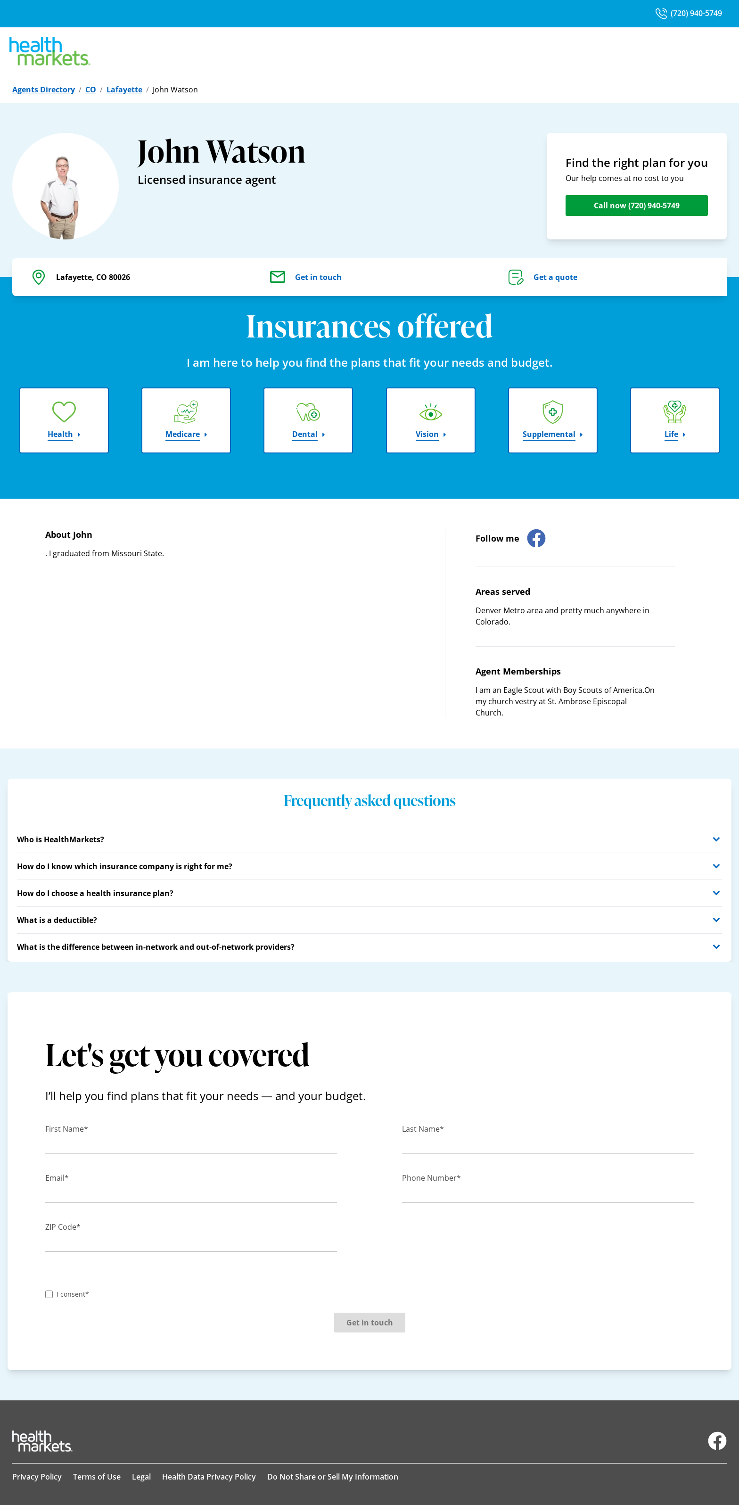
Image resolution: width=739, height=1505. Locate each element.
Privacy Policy (37, 1477)
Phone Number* (431, 1178)
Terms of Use (97, 1477)
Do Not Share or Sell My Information (332, 1477)
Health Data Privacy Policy (209, 1477)
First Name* (66, 1129)
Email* (57, 1178)
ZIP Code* (63, 1227)
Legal (141, 1477)
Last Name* (423, 1129)
